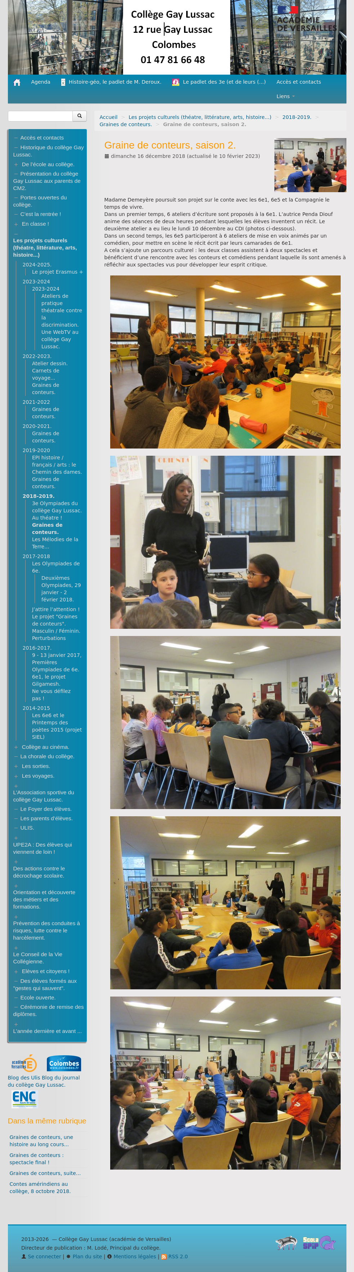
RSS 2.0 (174, 1256)
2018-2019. (297, 117)
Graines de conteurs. (126, 124)
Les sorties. (36, 766)
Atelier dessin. (50, 363)
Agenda (40, 82)
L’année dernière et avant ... (47, 1031)
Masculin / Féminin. (56, 631)
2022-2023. (37, 356)
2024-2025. (37, 265)
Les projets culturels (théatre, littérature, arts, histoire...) (200, 117)
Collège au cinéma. (46, 747)
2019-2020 (36, 450)
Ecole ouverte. (38, 997)
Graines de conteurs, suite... (45, 1173)
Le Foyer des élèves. (46, 809)
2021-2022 (36, 402)
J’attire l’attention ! (56, 609)
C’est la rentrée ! (41, 214)
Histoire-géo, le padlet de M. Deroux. (111, 82)
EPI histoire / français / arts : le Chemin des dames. (57, 465)
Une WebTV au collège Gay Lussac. (60, 339)
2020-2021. (37, 426)
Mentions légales (131, 1256)
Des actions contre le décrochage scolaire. (39, 872)
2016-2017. (37, 648)
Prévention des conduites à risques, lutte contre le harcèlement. (46, 930)
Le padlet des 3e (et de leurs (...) (219, 82)
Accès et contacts (299, 82)
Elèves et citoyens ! (46, 971)
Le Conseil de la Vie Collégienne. (38, 957)
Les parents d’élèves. (47, 818)
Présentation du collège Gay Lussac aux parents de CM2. (47, 181)
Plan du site (84, 1256)
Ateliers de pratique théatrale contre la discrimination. (61, 310)
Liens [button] (286, 96)
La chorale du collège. (48, 756)
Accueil (109, 117)
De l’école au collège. (48, 164)
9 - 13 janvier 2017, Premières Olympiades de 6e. (57, 662)
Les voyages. (38, 776)
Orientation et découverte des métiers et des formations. (44, 899)
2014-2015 (36, 708)
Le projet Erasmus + (57, 272)
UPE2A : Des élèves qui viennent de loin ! (42, 848)
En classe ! (35, 224)
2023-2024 (36, 281)
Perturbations (49, 638)
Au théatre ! (47, 518)
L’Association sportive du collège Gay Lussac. (43, 796)
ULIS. (28, 828)
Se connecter (41, 1256)
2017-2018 (36, 556)
